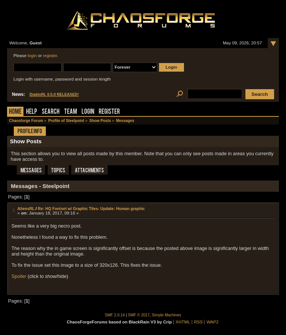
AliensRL (26, 208)
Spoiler (19, 276)
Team (70, 112)
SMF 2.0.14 (115, 315)
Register (109, 112)
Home (15, 112)
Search (51, 112)
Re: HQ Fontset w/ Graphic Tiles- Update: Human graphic (91, 208)
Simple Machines (166, 315)
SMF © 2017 (139, 315)
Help (31, 112)
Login (88, 112)
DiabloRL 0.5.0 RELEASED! (54, 95)
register (50, 55)
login (32, 55)
